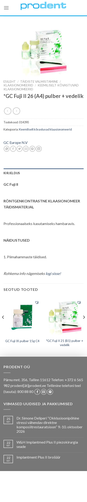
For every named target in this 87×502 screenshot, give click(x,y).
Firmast (23, 494)
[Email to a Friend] (26, 149)
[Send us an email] (44, 392)
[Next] (83, 326)
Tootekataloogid (46, 491)
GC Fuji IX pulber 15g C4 (22, 341)
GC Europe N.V (15, 142)
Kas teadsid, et (61, 487)
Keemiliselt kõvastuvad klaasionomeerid (45, 129)
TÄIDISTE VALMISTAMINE (39, 81)
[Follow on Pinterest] (50, 392)
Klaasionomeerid (18, 85)
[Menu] (6, 7)
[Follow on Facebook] (37, 392)
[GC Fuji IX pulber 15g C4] (22, 317)
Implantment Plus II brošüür (38, 457)
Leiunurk (63, 494)
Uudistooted (43, 494)
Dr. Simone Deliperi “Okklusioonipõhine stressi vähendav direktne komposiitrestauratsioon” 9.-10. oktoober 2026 (49, 425)
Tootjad (70, 491)
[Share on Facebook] (13, 149)
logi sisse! (53, 273)
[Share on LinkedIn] (39, 149)
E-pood (19, 487)
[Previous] (3, 326)
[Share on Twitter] (19, 149)
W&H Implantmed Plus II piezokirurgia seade (47, 444)
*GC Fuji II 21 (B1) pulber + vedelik (64, 343)
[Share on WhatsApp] (7, 149)
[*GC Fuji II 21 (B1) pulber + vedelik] (65, 316)
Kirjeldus (11, 173)
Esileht (9, 81)
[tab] (43, 173)
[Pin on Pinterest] (32, 149)
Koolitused (19, 491)
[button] (37, 302)
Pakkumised (37, 487)
